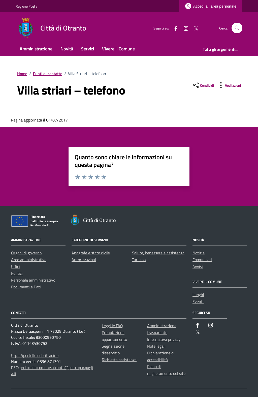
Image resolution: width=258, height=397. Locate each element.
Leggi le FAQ (112, 326)
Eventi (198, 301)
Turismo (139, 260)
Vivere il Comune (118, 48)
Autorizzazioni (84, 260)
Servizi (87, 48)
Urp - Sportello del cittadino (34, 355)
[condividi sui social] (203, 85)
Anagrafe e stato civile (91, 253)
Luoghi (198, 295)
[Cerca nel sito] (237, 28)
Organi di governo (26, 253)
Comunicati (202, 260)
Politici (17, 273)
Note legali (156, 346)
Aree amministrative (28, 260)
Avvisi (197, 266)
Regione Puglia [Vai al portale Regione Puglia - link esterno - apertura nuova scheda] (26, 6)
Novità (66, 48)
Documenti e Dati (26, 287)
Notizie (198, 253)
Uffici (15, 266)
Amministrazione (36, 48)
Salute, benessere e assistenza (158, 253)
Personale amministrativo (33, 280)
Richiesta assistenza (119, 360)
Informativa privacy (163, 339)
